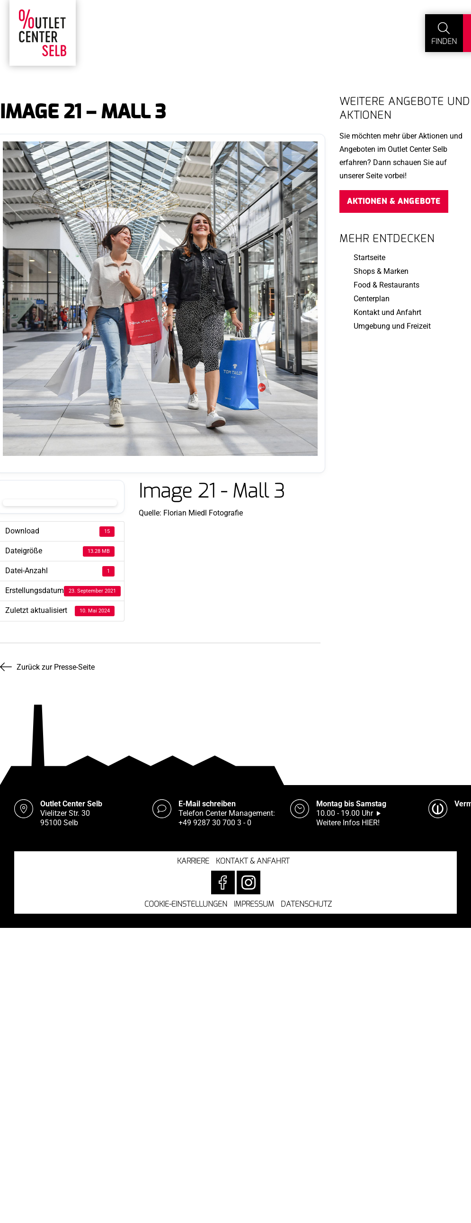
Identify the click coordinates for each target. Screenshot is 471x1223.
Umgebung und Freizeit (392, 326)
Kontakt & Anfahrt (253, 861)
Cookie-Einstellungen (185, 904)
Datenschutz (306, 904)
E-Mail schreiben (207, 803)
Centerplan (372, 298)
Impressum (254, 904)
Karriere (193, 861)
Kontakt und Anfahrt (387, 312)
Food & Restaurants (386, 284)
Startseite (369, 257)
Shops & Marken (381, 271)
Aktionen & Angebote (394, 201)
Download (60, 502)
